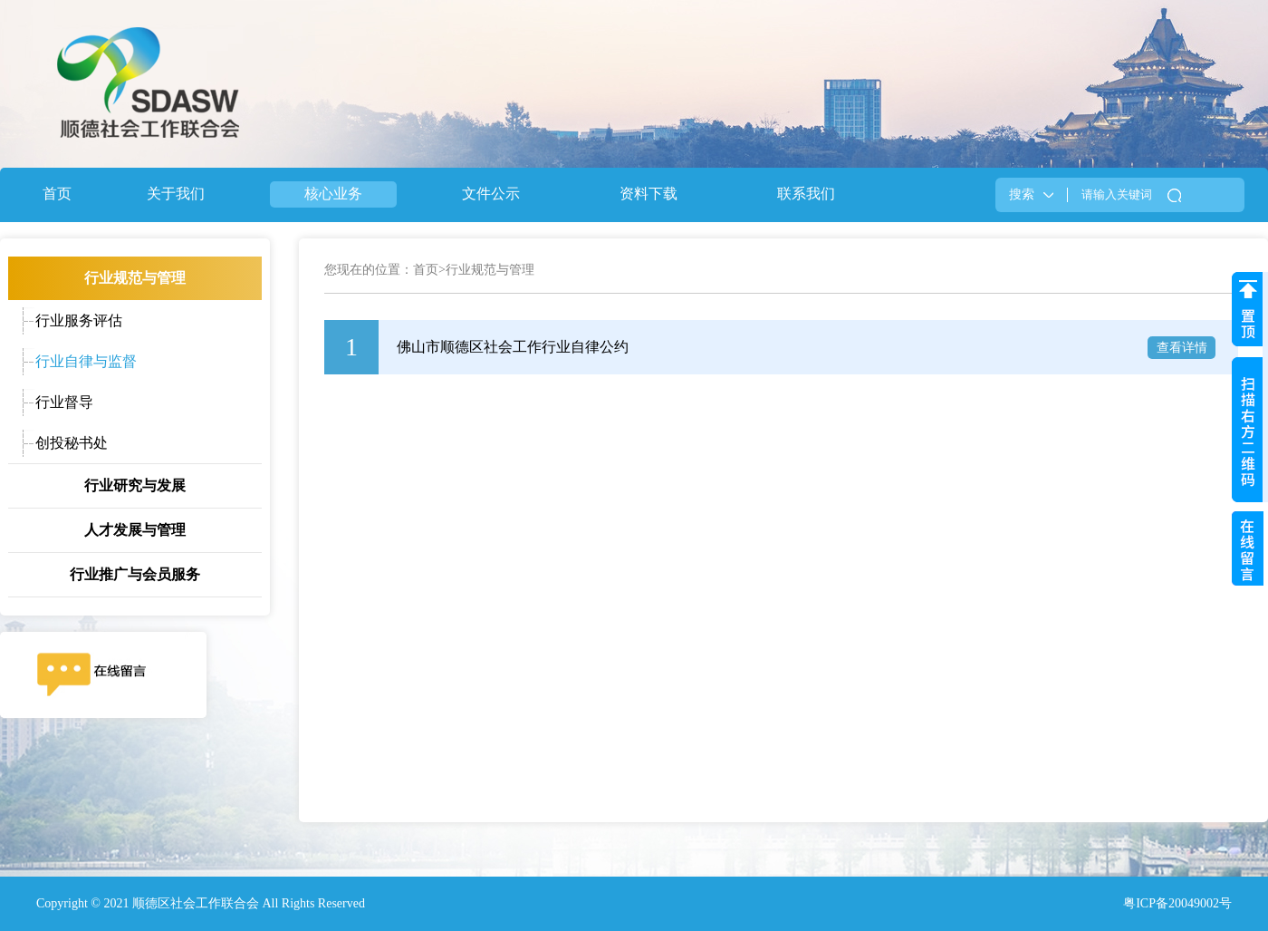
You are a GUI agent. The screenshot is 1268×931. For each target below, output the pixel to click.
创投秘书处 (71, 443)
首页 (425, 269)
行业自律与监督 (86, 361)
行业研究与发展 (135, 485)
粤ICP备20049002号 (1177, 903)
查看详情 (1182, 347)
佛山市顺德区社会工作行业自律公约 (513, 346)
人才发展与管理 (135, 530)
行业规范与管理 (135, 278)
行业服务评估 (78, 320)
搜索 (1021, 194)
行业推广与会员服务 (135, 574)
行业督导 (64, 402)
